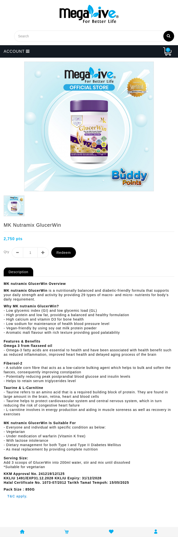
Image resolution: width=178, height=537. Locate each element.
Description (18, 272)
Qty (6, 252)
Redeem (63, 253)
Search (169, 36)
